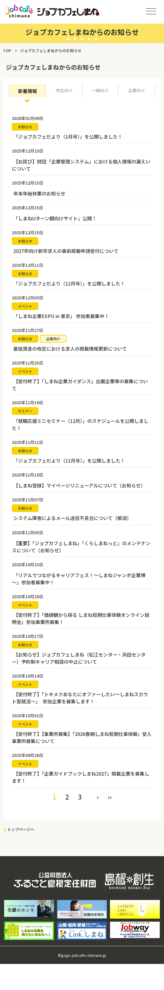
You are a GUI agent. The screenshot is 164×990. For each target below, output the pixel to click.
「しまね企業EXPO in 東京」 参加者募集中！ (61, 316)
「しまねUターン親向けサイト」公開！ (55, 218)
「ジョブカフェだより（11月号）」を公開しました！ (69, 460)
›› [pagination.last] (110, 796)
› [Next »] (98, 796)
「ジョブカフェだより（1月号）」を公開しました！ (67, 136)
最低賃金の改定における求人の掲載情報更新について (70, 348)
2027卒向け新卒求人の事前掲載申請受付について (65, 250)
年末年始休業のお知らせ (39, 193)
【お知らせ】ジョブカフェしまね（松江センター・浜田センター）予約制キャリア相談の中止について (79, 658)
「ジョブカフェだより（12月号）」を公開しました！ (69, 283)
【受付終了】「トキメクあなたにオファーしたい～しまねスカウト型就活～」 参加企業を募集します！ (80, 697)
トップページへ (20, 829)
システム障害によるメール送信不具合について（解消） (72, 518)
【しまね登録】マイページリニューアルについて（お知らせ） (79, 485)
